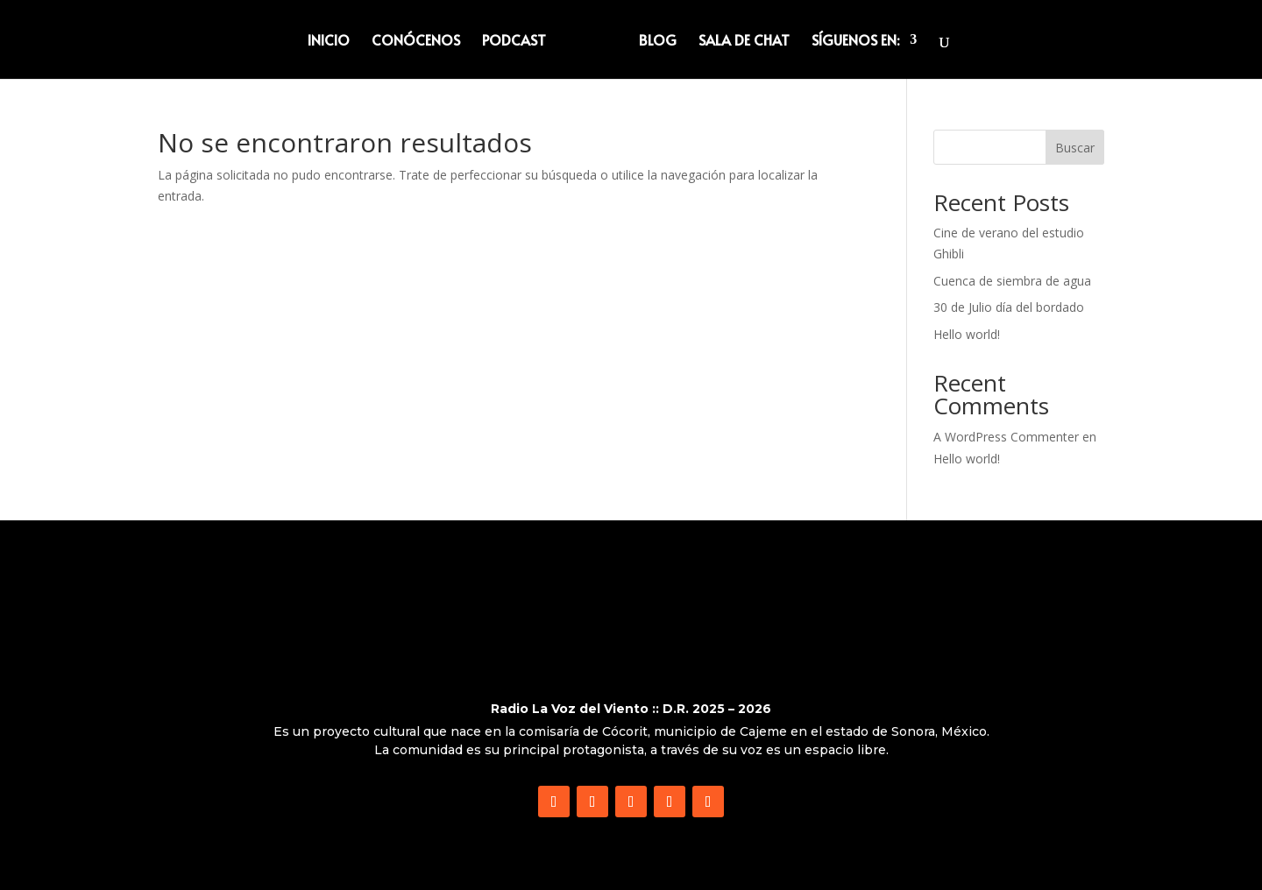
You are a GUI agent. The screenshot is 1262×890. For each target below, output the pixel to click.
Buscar (1075, 147)
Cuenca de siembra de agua (1012, 280)
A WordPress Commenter (1006, 436)
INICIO (329, 41)
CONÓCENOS (416, 41)
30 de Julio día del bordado (1008, 307)
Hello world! (966, 334)
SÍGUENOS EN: (855, 41)
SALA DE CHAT (744, 41)
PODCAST (514, 41)
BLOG (658, 41)
